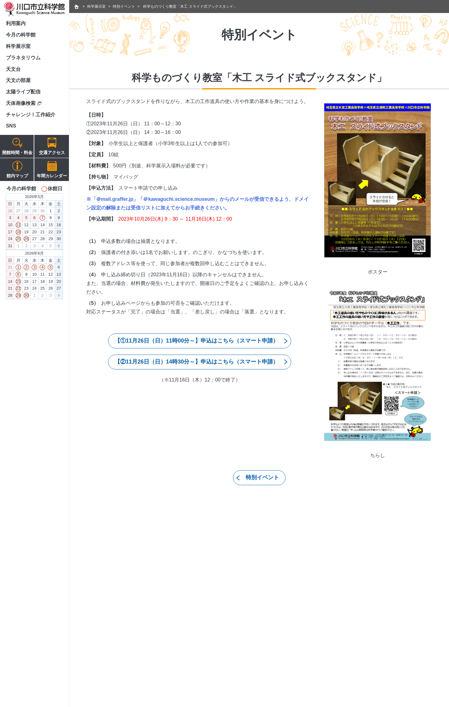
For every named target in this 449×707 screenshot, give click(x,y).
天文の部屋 (18, 80)
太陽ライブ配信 (23, 91)
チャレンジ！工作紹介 (30, 114)
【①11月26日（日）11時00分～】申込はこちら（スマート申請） (196, 341)
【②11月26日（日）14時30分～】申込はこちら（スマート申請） (196, 362)
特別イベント (124, 6)
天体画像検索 (23, 103)
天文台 (13, 69)
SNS (11, 125)
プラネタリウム (23, 57)
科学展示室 (18, 46)
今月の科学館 (21, 34)
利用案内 (16, 23)
